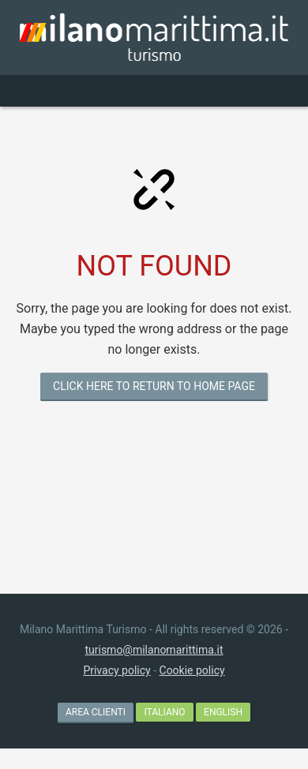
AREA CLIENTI (96, 712)
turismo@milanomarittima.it (154, 649)
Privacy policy (116, 670)
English (223, 712)
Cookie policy (192, 670)
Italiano (164, 712)
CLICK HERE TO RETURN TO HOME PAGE (154, 386)
